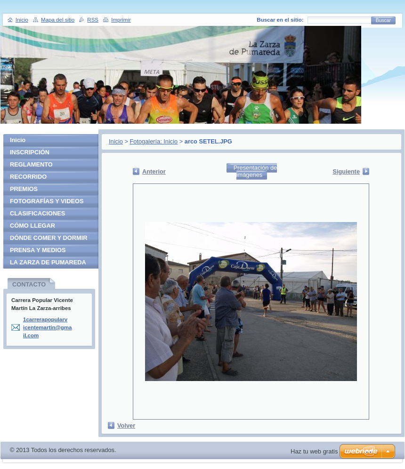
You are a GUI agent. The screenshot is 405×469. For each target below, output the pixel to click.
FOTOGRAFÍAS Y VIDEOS (46, 201)
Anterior (154, 171)
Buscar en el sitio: (280, 20)
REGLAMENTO (31, 164)
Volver (126, 425)
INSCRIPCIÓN (29, 152)
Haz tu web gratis (314, 451)
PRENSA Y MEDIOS (38, 250)
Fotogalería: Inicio (154, 141)
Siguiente (346, 171)
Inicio (116, 141)
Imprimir (121, 20)
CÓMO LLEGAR (32, 225)
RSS (92, 20)
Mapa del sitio (57, 20)
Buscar (383, 20)
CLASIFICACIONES (37, 213)
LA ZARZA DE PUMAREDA (48, 262)
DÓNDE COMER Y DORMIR (48, 237)
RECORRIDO (28, 176)
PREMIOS (24, 188)
